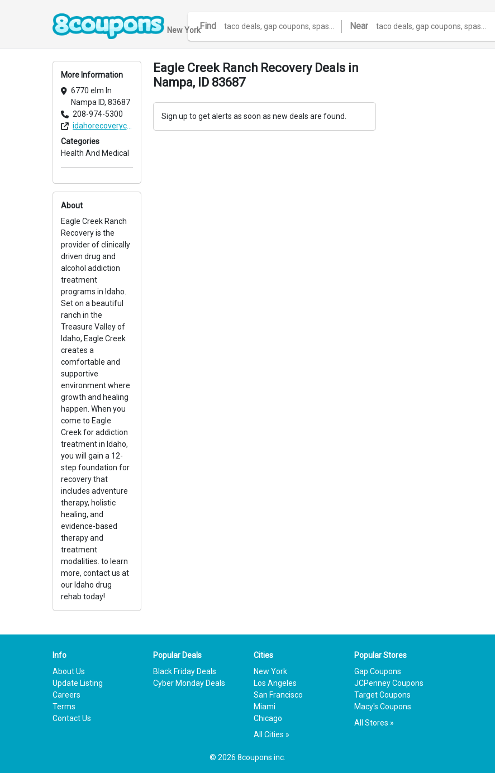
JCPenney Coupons (388, 683)
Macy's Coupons (382, 706)
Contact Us (72, 718)
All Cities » (271, 734)
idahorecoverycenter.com (103, 125)
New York (270, 671)
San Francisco (278, 694)
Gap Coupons (377, 671)
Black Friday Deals (184, 671)
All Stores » (374, 722)
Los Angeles (275, 683)
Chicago (268, 718)
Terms (64, 706)
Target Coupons (382, 694)
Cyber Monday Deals (189, 683)
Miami (264, 706)
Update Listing (78, 683)
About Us (69, 671)
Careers (66, 694)
